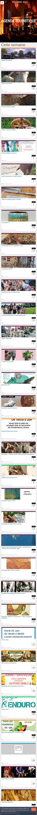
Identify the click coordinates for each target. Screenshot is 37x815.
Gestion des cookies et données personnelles (10, 813)
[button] (18, 58)
